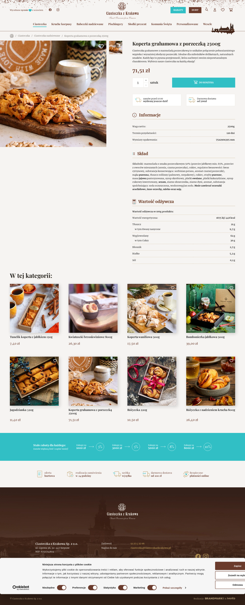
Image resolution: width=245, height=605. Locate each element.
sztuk (154, 82)
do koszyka (213, 82)
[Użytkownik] (215, 10)
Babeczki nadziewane (90, 24)
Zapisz (218, 572)
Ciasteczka (40, 24)
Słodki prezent (137, 24)
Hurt (194, 10)
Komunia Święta (161, 24)
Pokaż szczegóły (172, 598)
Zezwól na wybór (218, 582)
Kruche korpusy (61, 24)
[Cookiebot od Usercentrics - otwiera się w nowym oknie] (21, 598)
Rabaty (176, 10)
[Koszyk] (231, 10)
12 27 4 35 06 (137, 543)
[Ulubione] (223, 10)
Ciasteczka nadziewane (47, 35)
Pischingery (115, 24)
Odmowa (218, 591)
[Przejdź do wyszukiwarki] (207, 10)
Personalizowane (187, 24)
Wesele (207, 24)
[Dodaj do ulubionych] (101, 46)
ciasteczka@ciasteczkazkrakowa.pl (151, 547)
